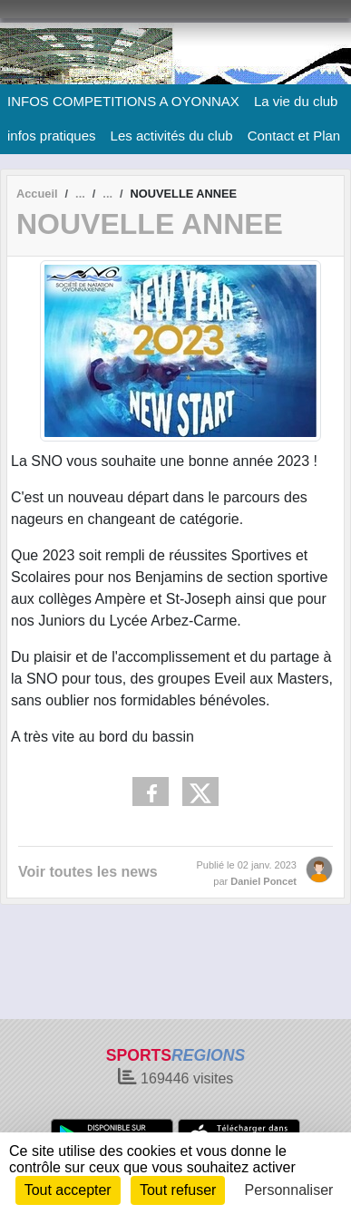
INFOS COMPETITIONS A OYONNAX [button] (123, 101)
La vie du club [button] (296, 101)
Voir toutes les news (88, 871)
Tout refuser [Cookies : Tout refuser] (178, 1190)
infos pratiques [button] (51, 135)
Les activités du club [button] (172, 135)
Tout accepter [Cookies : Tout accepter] (68, 1190)
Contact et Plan (294, 135)
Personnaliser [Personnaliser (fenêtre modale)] (289, 1190)
